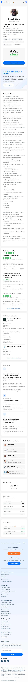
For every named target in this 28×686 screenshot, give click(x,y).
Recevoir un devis (14, 63)
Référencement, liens (8, 42)
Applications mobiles (6, 613)
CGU (22, 677)
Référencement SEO (5, 606)
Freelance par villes (6, 619)
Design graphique (5, 609)
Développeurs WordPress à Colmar (16, 473)
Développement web (6, 602)
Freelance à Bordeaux (6, 628)
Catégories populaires (6, 600)
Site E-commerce (8, 44)
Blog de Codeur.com (5, 579)
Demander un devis (5, 587)
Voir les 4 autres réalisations (14, 358)
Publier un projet (8, 85)
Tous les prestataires (5, 542)
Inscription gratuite (14, 563)
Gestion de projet (5, 615)
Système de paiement (17, 39)
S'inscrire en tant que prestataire (8, 591)
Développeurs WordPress (16, 542)
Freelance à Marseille (6, 624)
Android (5, 39)
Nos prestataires (5, 593)
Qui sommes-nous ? (5, 574)
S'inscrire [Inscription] (12, 654)
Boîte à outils (4, 577)
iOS (9, 39)
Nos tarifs (3, 576)
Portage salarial (4, 594)
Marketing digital (5, 611)
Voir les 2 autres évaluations (14, 308)
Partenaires (3, 596)
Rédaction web (4, 608)
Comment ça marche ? (6, 634)
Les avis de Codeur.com (6, 581)
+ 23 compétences (17, 44)
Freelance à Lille (5, 626)
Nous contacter (4, 638)
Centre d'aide (4, 636)
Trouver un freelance (5, 589)
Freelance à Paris (5, 621)
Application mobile (19, 42)
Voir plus (5, 36)
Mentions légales (4, 677)
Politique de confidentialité (14, 677)
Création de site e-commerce (7, 604)
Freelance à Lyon (5, 623)
